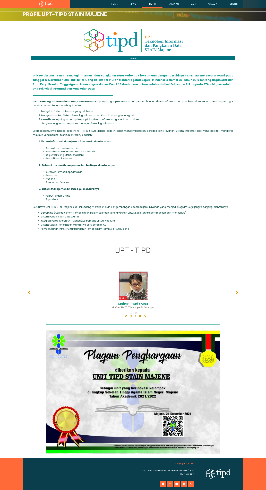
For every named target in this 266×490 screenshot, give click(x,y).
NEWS (133, 3)
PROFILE (152, 3)
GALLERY (213, 3)
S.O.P (193, 3)
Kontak (233, 3)
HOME (114, 3)
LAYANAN (173, 3)
